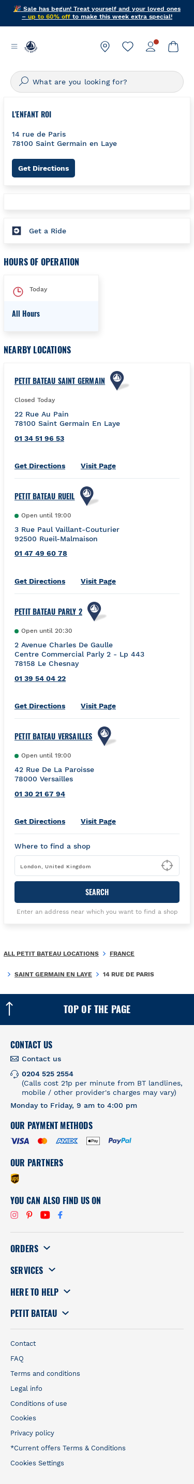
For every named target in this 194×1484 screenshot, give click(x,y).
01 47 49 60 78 (40, 553)
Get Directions (46, 168)
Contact (23, 1343)
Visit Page (98, 466)
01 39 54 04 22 (40, 678)
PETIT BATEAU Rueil (44, 496)
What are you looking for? (80, 82)
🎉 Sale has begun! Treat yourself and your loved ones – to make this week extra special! (97, 12)
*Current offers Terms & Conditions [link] (68, 1448)
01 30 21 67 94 (39, 794)
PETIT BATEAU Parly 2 (48, 611)
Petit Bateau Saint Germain (59, 380)
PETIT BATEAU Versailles (53, 736)
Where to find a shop (52, 846)
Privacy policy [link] (32, 1433)
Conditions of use (38, 1403)
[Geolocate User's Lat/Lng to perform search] (167, 865)
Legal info (26, 1388)
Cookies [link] (23, 1418)
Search (97, 891)
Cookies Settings (37, 1463)
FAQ (17, 1358)
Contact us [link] (41, 1059)
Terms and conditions (45, 1373)
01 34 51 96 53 (39, 438)
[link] (105, 46)
